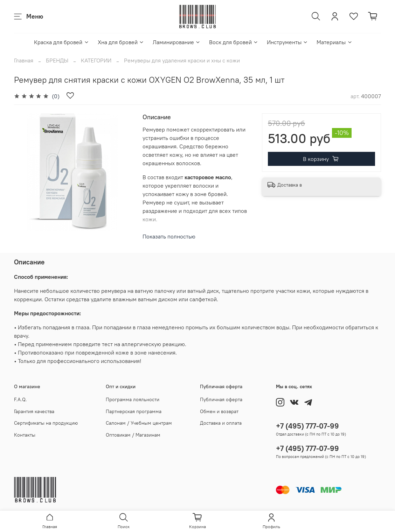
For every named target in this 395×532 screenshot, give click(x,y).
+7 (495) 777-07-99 (307, 426)
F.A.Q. (20, 399)
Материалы (334, 42)
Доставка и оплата (221, 423)
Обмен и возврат (219, 411)
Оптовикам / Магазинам (133, 435)
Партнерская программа (133, 411)
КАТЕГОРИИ (96, 60)
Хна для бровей (121, 42)
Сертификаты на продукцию (46, 423)
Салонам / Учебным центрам (139, 423)
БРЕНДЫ (57, 60)
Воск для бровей (233, 42)
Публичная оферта (221, 399)
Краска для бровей (61, 42)
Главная (23, 60)
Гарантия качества (34, 411)
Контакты (24, 435)
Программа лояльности (132, 399)
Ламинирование (177, 42)
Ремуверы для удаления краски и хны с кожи (182, 60)
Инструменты (287, 42)
